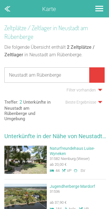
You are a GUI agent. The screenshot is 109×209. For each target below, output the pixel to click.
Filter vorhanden (81, 90)
